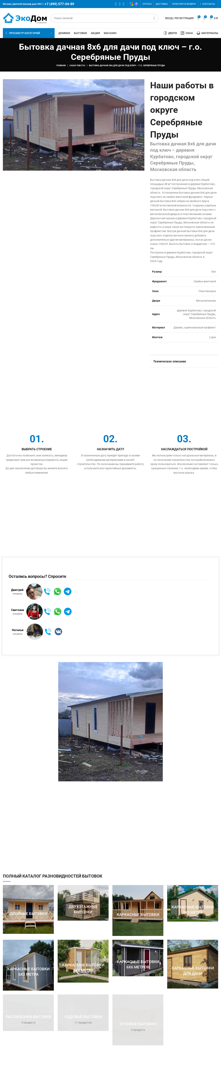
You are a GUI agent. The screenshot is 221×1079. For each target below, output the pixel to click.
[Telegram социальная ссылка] (123, 4)
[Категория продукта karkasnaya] (137, 910)
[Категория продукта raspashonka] (28, 1012)
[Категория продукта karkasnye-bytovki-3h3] (192, 903)
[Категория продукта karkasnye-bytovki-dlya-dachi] (192, 964)
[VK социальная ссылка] (120, 4)
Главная (61, 65)
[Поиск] (105, 18)
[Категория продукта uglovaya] (137, 1019)
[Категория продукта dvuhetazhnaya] (83, 903)
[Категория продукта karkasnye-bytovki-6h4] (83, 961)
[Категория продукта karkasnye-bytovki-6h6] (137, 958)
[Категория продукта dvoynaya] (28, 909)
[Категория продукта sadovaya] (83, 1012)
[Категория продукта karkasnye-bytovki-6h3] (28, 965)
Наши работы (77, 65)
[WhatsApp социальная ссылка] (116, 4)
